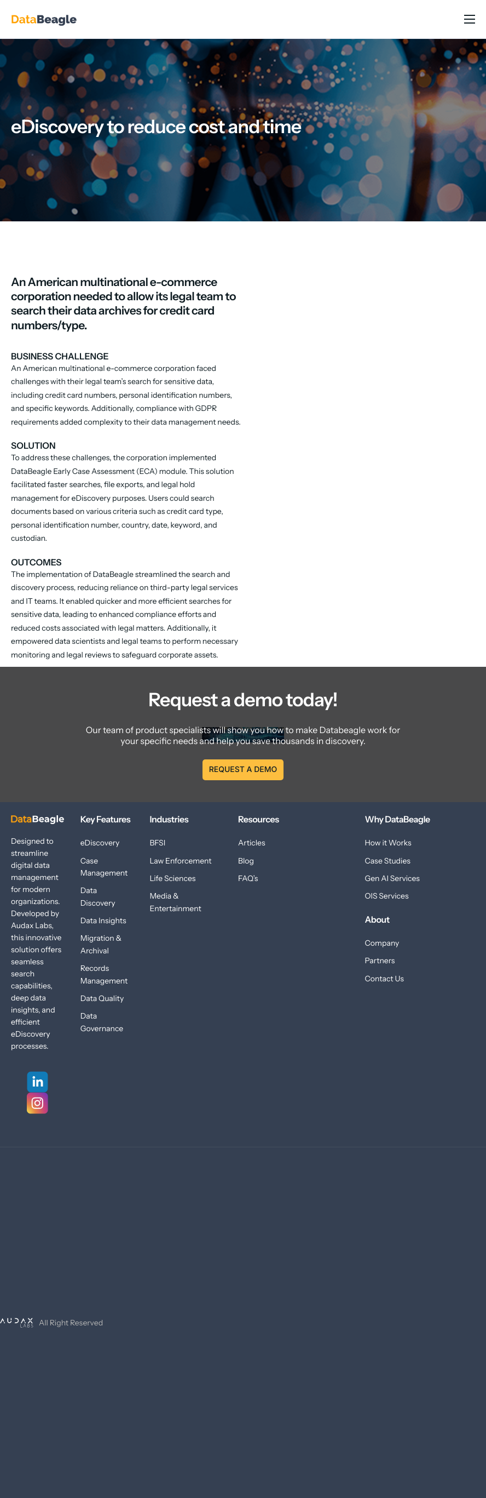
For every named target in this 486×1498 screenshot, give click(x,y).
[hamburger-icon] (469, 19)
